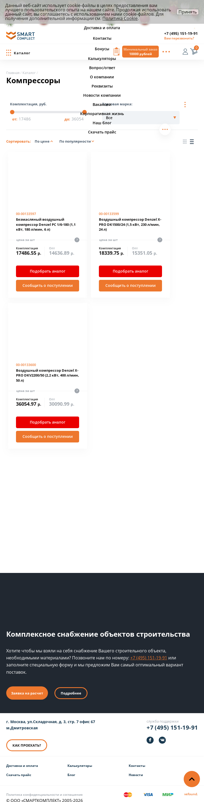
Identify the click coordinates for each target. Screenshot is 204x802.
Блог (71, 768)
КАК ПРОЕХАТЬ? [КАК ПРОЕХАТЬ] (26, 738)
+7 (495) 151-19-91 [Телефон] (172, 720)
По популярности (76, 141)
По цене (44, 141)
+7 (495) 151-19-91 (181, 33)
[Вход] (186, 52)
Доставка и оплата (22, 758)
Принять (188, 12)
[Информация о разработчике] (191, 787)
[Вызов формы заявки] (116, 52)
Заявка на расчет (27, 686)
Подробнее (71, 686)
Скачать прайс (18, 768)
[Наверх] (192, 779)
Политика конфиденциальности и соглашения (44, 788)
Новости (136, 768)
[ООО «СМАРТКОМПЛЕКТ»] (20, 37)
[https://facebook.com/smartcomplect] (150, 733)
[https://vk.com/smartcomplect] (162, 733)
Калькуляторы (79, 758)
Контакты (137, 758)
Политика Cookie (120, 18)
